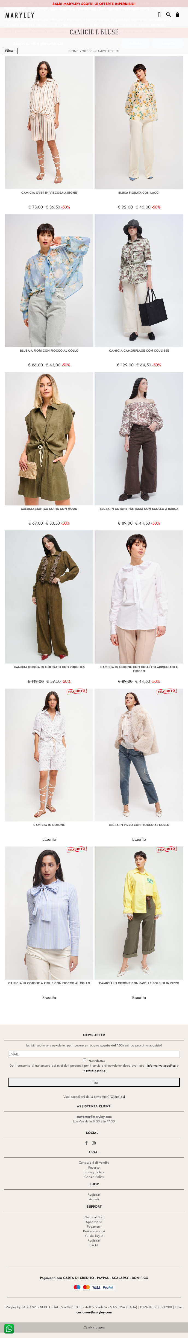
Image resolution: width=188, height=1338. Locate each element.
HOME (73, 51)
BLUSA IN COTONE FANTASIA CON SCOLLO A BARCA (139, 509)
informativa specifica (161, 1065)
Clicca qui (118, 1096)
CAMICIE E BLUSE (107, 51)
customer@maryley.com (94, 1116)
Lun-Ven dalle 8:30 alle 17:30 (94, 1121)
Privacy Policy (94, 1172)
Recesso (94, 1167)
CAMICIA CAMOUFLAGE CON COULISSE (139, 350)
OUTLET (87, 51)
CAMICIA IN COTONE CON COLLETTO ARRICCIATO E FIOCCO (139, 669)
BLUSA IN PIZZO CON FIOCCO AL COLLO (139, 825)
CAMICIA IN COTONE (49, 825)
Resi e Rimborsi (94, 1231)
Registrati (94, 1194)
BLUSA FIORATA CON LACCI (139, 192)
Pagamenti (94, 1226)
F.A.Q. (94, 1245)
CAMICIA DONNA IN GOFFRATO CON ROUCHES (49, 667)
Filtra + (10, 50)
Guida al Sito (94, 1217)
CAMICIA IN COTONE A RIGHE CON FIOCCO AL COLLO (49, 983)
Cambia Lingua (94, 1327)
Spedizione (94, 1221)
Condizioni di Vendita (94, 1162)
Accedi (94, 1199)
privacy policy (95, 1070)
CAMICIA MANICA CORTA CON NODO (49, 509)
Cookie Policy (94, 1176)
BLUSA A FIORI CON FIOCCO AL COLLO (49, 350)
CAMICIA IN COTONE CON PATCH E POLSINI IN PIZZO (139, 983)
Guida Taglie (94, 1235)
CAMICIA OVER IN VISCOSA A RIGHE (49, 192)
